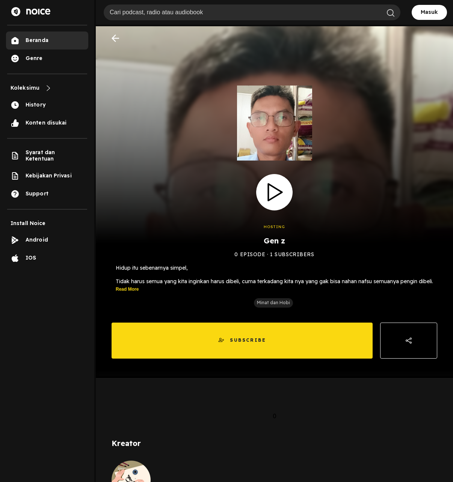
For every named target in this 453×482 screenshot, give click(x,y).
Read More (127, 289)
